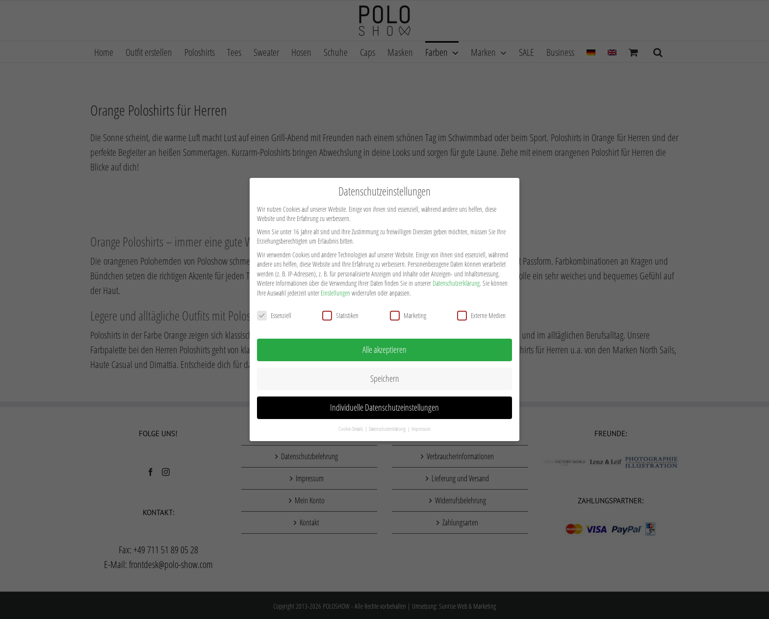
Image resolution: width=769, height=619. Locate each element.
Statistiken (340, 313)
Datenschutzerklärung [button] (388, 426)
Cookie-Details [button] (351, 426)
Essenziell (274, 313)
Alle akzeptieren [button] (384, 347)
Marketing (408, 313)
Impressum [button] (421, 426)
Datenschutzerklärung (456, 281)
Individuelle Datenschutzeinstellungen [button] (384, 405)
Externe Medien (481, 313)
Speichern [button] (384, 376)
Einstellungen (335, 291)
